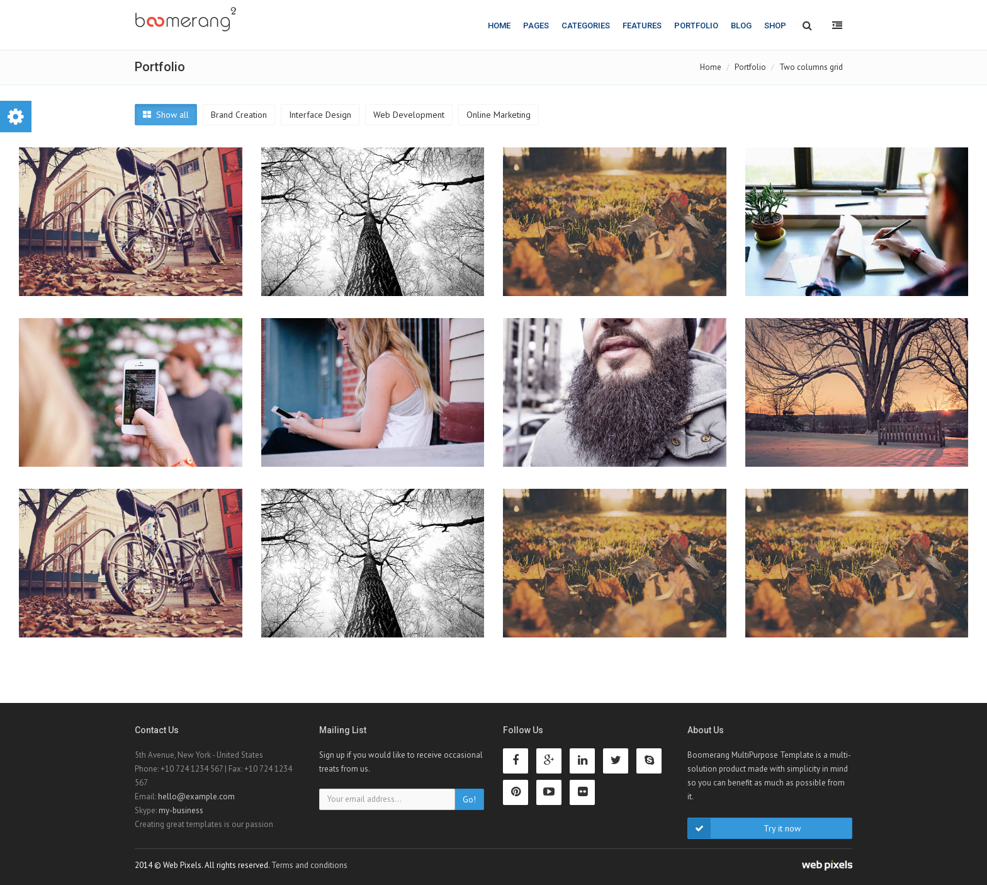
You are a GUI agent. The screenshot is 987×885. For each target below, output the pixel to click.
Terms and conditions (309, 865)
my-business (181, 810)
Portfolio (696, 25)
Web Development (408, 114)
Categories (585, 25)
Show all (166, 114)
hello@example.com (196, 796)
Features (642, 25)
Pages (536, 25)
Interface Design (320, 114)
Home (499, 25)
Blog (741, 25)
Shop (775, 25)
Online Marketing (498, 114)
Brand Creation (239, 114)
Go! (469, 799)
